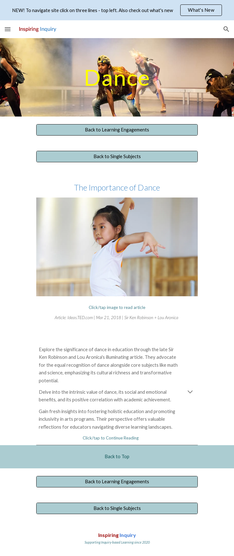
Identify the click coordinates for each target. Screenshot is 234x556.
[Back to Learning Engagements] (117, 130)
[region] (117, 10)
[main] (116, 77)
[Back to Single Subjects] (117, 156)
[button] (7, 29)
